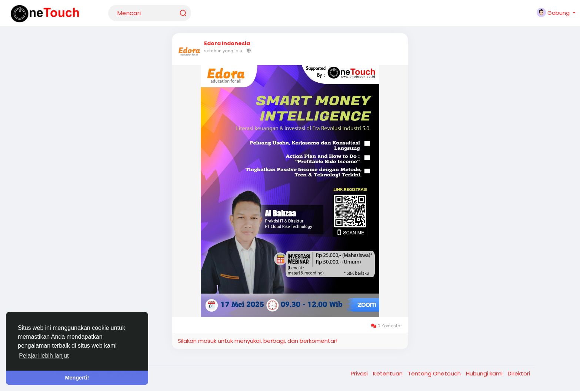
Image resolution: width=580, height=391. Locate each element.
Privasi (360, 373)
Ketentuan (388, 373)
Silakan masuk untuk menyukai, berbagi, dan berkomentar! (257, 341)
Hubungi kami (485, 373)
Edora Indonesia (227, 43)
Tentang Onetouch (435, 373)
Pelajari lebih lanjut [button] (44, 355)
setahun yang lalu (223, 51)
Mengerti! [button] (77, 378)
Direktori (519, 373)
